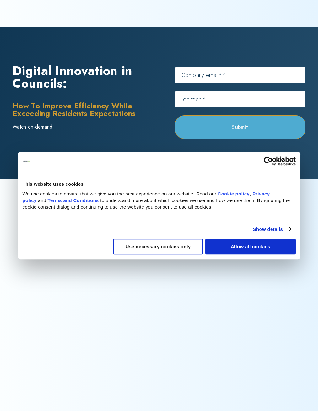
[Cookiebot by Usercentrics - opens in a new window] (268, 161)
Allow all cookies (250, 246)
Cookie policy (234, 193)
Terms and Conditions (73, 200)
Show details (268, 229)
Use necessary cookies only (158, 246)
